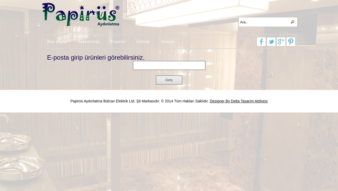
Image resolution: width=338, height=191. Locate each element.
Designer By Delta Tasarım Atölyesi (238, 101)
